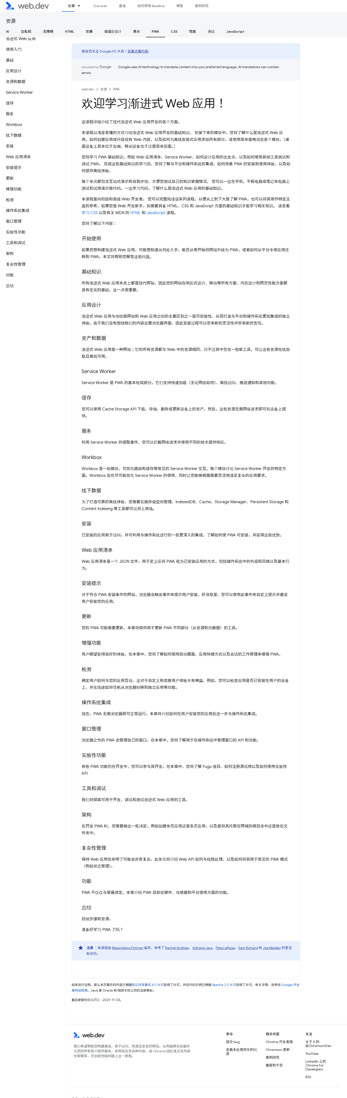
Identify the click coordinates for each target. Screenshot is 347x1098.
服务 (86, 431)
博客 (179, 6)
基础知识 (91, 272)
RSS (308, 1077)
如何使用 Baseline (150, 6)
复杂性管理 (94, 848)
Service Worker (99, 371)
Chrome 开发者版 (279, 1042)
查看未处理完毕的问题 (241, 1051)
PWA (116, 89)
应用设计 (91, 305)
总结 (86, 908)
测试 (211, 31)
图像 (89, 31)
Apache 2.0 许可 (224, 985)
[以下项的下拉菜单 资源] (81, 6)
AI (7, 31)
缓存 (86, 398)
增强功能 (91, 643)
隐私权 (26, 31)
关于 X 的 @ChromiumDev (318, 1044)
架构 (86, 815)
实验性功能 (94, 755)
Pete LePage (225, 948)
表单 (136, 31)
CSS (174, 31)
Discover (100, 6)
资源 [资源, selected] (71, 6)
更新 (86, 617)
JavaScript (235, 31)
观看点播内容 (138, 51)
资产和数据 (94, 338)
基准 (122, 6)
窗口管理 (91, 729)
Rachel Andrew (177, 948)
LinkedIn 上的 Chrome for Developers (315, 1065)
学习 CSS (90, 212)
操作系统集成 (96, 703)
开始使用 (91, 239)
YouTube (311, 1053)
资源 (11, 21)
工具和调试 (94, 788)
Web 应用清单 (97, 550)
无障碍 (48, 31)
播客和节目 (274, 1065)
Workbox (91, 457)
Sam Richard (248, 948)
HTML (69, 31)
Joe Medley (272, 948)
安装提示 (91, 583)
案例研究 (201, 6)
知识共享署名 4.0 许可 (148, 985)
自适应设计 (112, 31)
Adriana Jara (202, 948)
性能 (192, 31)
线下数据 (91, 491)
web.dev (88, 89)
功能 (86, 881)
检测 (86, 669)
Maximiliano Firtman (127, 948)
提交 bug (233, 1042)
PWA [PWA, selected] (155, 31)
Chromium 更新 (278, 1049)
